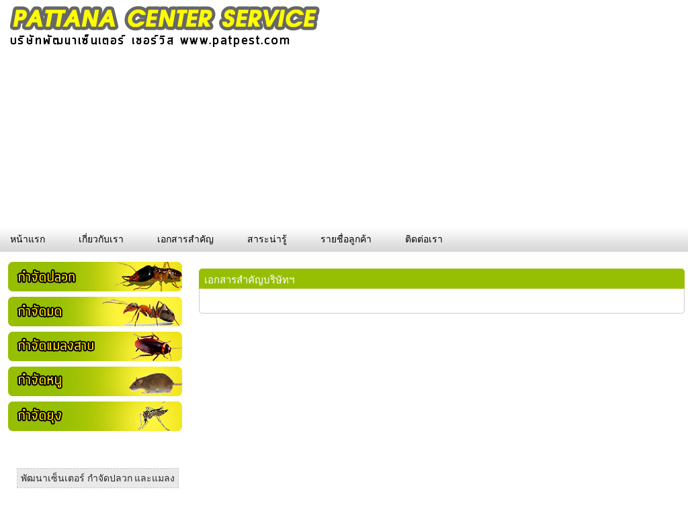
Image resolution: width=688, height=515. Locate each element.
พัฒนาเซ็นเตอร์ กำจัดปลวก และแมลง (98, 478)
